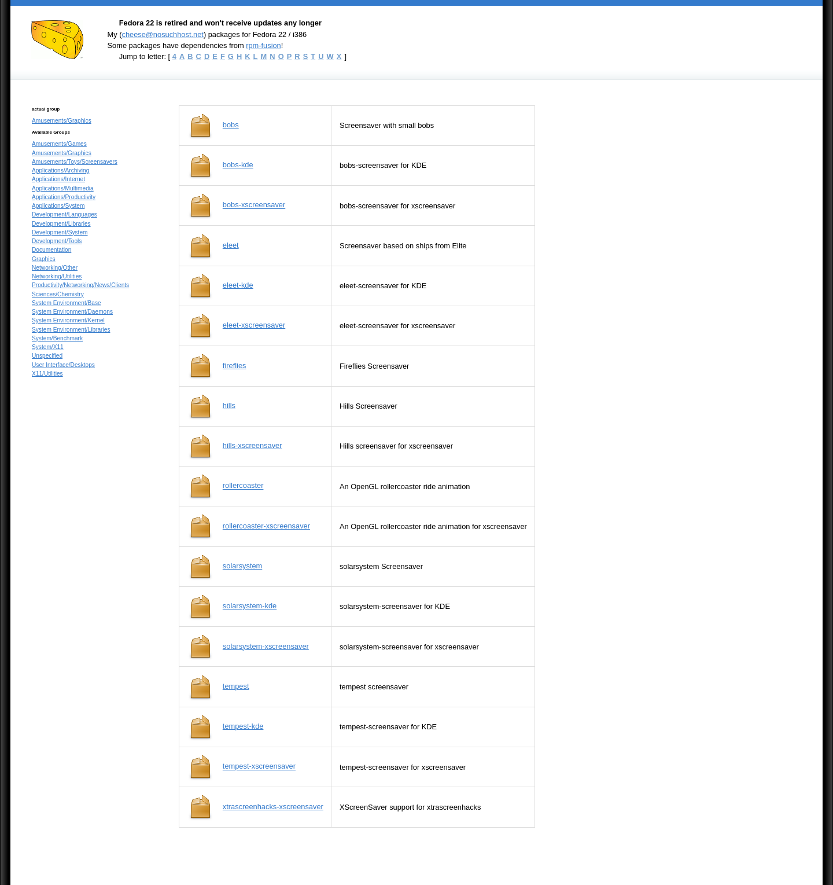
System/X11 (48, 347)
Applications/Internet (58, 179)
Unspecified (47, 355)
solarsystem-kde (250, 605)
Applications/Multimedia (63, 188)
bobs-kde (238, 164)
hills (229, 405)
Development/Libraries (61, 224)
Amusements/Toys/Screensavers (74, 162)
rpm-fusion (263, 45)
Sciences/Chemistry (58, 294)
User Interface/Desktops (63, 365)
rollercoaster (243, 486)
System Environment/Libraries (71, 329)
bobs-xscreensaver (254, 205)
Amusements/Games (59, 144)
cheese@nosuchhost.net (162, 34)
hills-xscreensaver (252, 445)
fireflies (234, 365)
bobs (231, 124)
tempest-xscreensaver (259, 766)
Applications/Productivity (63, 197)
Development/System (60, 232)
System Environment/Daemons (72, 312)
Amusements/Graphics (61, 120)
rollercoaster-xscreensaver (266, 526)
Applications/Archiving (60, 170)
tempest (236, 686)
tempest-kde (243, 726)
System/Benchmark (57, 338)
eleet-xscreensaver (254, 325)
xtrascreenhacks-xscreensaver (273, 806)
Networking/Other (55, 268)
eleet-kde (238, 285)
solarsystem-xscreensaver (266, 646)
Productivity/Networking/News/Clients (80, 285)
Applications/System (58, 206)
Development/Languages (64, 214)
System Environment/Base (66, 303)
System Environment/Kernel (68, 320)
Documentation (51, 250)
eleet (231, 245)
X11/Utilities (47, 373)
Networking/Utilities (57, 276)
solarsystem (242, 565)
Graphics (44, 259)
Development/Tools (57, 241)
